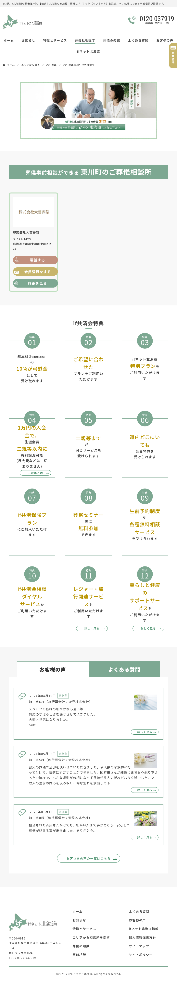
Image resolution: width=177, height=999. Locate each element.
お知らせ (28, 40)
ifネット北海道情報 (144, 928)
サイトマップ (139, 946)
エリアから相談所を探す (91, 937)
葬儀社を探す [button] (85, 40)
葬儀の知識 (111, 40)
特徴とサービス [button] (55, 40)
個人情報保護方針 (142, 937)
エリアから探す (30, 64)
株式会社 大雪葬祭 (26, 232)
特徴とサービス (84, 928)
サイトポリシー (141, 954)
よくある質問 (138, 40)
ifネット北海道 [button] (88, 51)
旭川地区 (51, 64)
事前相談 (79, 954)
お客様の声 (164, 40)
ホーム (9, 40)
